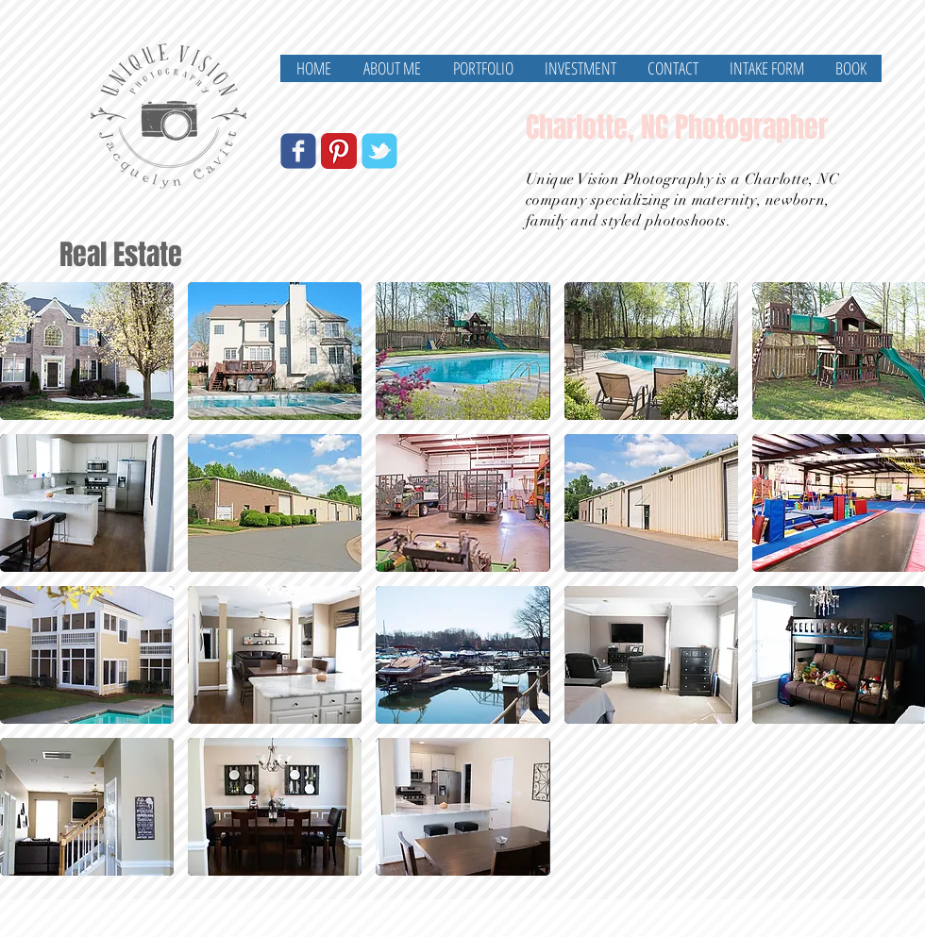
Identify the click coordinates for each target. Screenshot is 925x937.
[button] (87, 351)
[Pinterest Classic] (339, 151)
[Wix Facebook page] (298, 151)
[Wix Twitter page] (379, 151)
